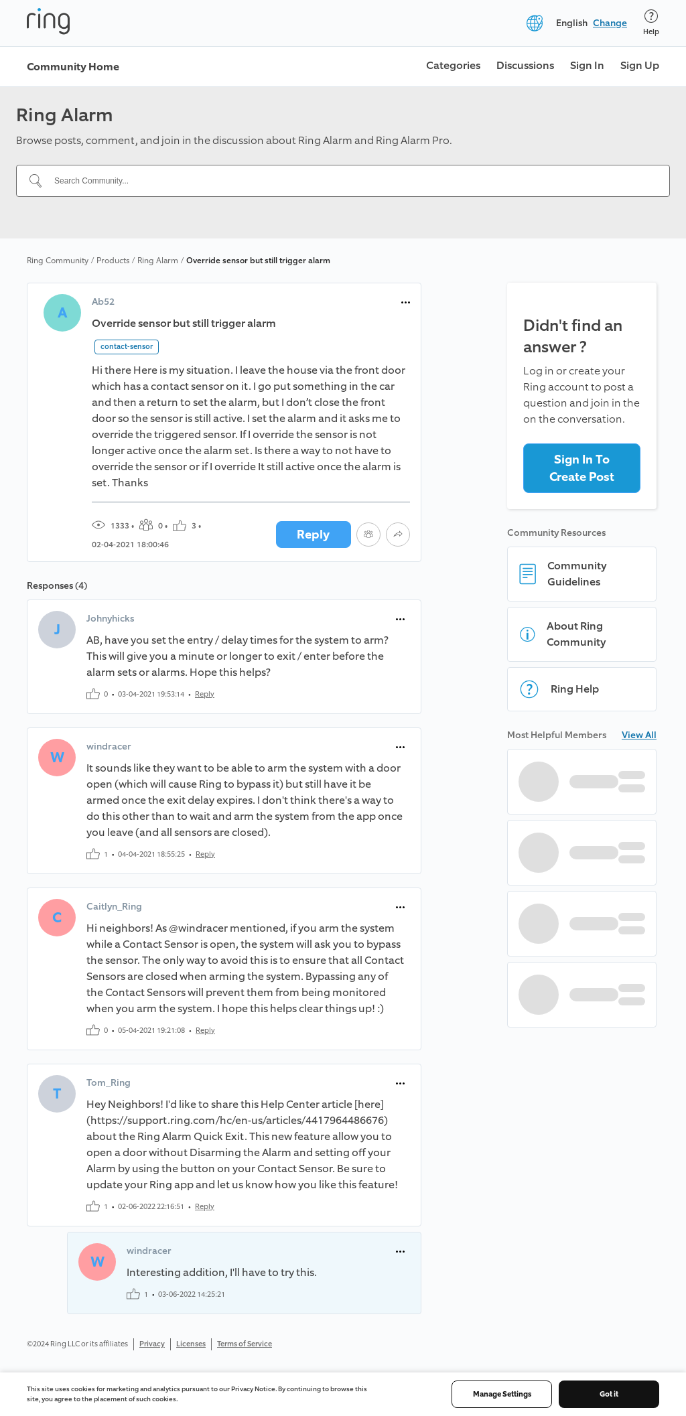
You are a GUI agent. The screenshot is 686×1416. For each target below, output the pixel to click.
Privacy (152, 1344)
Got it (609, 1394)
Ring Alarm (157, 260)
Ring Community (57, 260)
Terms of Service (244, 1344)
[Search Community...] (351, 180)
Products (112, 260)
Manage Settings (502, 1394)
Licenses (191, 1344)
